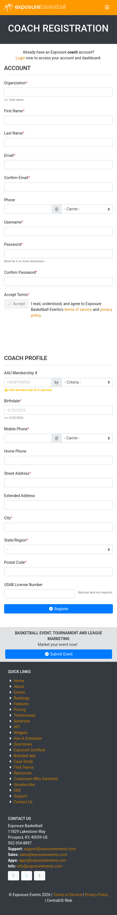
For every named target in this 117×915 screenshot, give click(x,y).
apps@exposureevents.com (42, 860)
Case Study (23, 761)
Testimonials (25, 715)
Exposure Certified (29, 750)
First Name (13, 111)
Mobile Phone (15, 429)
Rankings (21, 698)
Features (21, 704)
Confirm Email (16, 177)
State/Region (15, 540)
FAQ (17, 790)
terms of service (78, 309)
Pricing (19, 709)
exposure (34, 7)
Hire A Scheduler (28, 738)
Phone (9, 200)
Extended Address (19, 495)
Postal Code (14, 562)
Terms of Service (67, 894)
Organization (15, 83)
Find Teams (23, 767)
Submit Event (58, 654)
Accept (16, 304)
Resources (23, 773)
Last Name (13, 133)
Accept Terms (16, 294)
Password (12, 244)
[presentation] (45, 334)
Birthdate (12, 401)
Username (13, 222)
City (7, 518)
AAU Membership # (20, 373)
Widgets (21, 732)
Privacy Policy (96, 894)
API (17, 727)
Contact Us (23, 802)
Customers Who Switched (36, 779)
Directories (23, 744)
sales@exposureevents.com (43, 854)
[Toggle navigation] (107, 8)
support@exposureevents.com (50, 849)
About (19, 686)
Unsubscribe (24, 784)
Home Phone (15, 451)
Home (19, 681)
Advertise (22, 721)
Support (20, 796)
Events (19, 692)
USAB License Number (23, 584)
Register (58, 609)
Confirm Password (20, 272)
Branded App (25, 756)
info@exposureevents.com (39, 866)
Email (9, 155)
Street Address (16, 473)
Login (20, 58)
